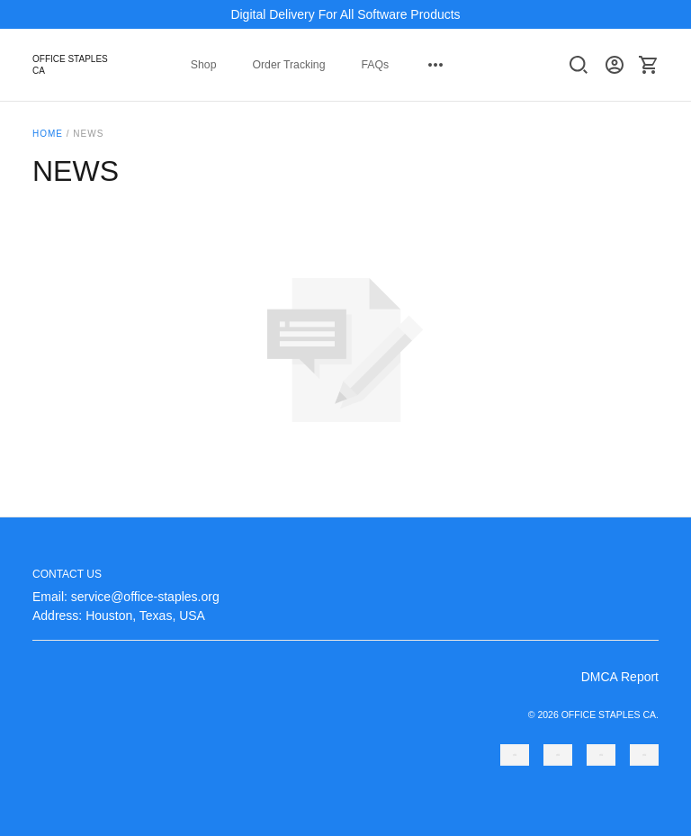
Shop (204, 64)
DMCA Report (620, 677)
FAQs (375, 64)
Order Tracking (288, 64)
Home (47, 134)
